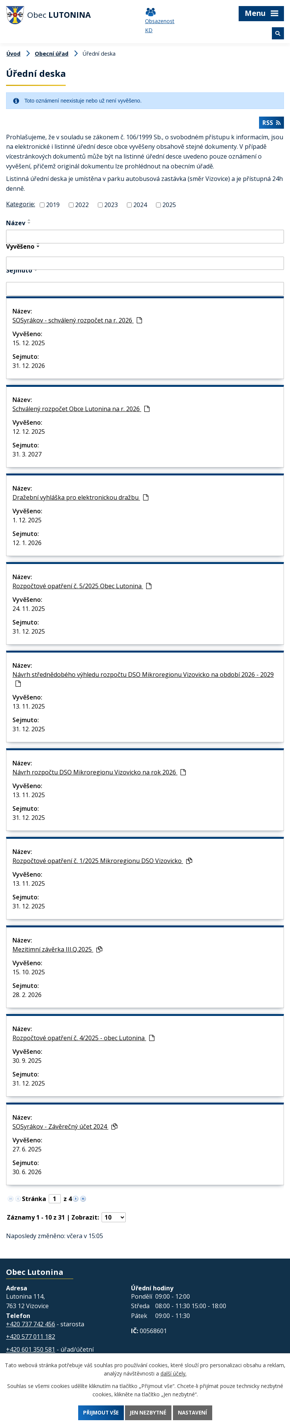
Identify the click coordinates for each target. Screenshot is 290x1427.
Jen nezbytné (149, 1412)
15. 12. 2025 (28, 344)
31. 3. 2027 (27, 456)
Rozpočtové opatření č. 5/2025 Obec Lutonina (81, 587)
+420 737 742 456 (30, 1325)
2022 (82, 206)
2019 (53, 206)
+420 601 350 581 (30, 1351)
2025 (169, 206)
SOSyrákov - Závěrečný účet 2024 (64, 1128)
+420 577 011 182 (30, 1338)
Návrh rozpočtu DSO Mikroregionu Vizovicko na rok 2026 (99, 774)
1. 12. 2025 (27, 521)
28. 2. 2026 (27, 996)
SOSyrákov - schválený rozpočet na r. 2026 (77, 322)
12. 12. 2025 (28, 433)
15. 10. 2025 (28, 973)
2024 (140, 206)
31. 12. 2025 (28, 633)
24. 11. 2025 (28, 610)
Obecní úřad (51, 53)
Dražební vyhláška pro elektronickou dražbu (80, 499)
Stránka (34, 1200)
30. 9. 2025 (27, 1062)
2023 (111, 206)
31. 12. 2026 (28, 367)
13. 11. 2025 (28, 708)
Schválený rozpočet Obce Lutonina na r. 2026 (81, 410)
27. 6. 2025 (27, 1151)
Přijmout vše (98, 1412)
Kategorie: (20, 205)
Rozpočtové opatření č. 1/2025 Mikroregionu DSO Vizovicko (102, 862)
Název (15, 224)
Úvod (13, 53)
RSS (271, 124)
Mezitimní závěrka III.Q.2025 (57, 951)
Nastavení (195, 1412)
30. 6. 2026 (27, 1173)
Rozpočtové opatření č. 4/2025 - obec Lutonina (83, 1039)
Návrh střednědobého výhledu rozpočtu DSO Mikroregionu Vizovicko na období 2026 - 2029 (143, 680)
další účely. (173, 1372)
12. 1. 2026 (27, 544)
